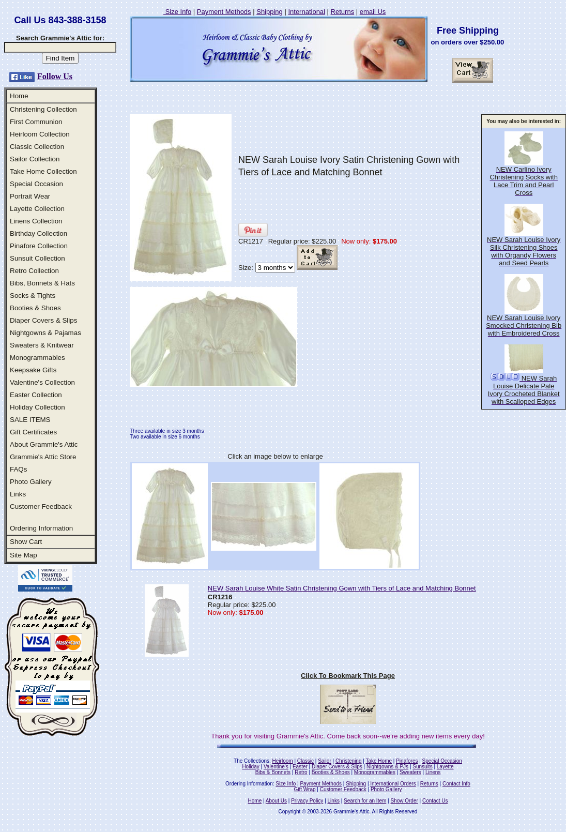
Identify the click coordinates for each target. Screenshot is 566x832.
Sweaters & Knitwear (42, 345)
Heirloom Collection (40, 134)
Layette (445, 766)
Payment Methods (224, 12)
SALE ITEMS (30, 419)
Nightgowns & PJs (387, 766)
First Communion (36, 122)
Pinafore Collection (39, 246)
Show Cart (26, 542)
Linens (432, 772)
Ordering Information (41, 528)
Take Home (378, 761)
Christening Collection (43, 109)
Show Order (404, 801)
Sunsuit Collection (37, 258)
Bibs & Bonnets (272, 772)
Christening (348, 761)
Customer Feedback (41, 506)
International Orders (393, 783)
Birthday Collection (38, 233)
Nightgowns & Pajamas (45, 333)
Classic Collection (37, 146)
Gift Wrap (305, 789)
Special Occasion (36, 184)
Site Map (23, 555)
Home (19, 96)
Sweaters (410, 772)
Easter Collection (36, 395)
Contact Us (435, 801)
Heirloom (282, 761)
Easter (300, 766)
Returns (343, 12)
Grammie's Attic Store (43, 457)
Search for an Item (365, 801)
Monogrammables (37, 357)
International (306, 12)
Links (18, 494)
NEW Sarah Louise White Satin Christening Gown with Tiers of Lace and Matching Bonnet (342, 588)
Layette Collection (37, 209)
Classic (305, 761)
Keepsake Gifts (33, 370)
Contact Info (456, 783)
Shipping (269, 12)
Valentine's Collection (42, 382)
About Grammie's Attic (44, 444)
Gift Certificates (33, 432)
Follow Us (54, 76)
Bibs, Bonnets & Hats (42, 283)
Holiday (250, 766)
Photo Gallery (31, 482)
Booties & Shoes (35, 308)
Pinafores (407, 761)
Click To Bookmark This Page (348, 675)
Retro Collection (34, 271)
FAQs (18, 469)
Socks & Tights (32, 295)
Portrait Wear (30, 196)
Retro (301, 772)
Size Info (177, 12)
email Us (373, 12)
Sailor (324, 761)
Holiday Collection (37, 407)
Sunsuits (422, 766)
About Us (276, 801)
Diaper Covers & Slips (43, 320)
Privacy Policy (307, 801)
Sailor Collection (34, 159)
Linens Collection (36, 221)
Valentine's (276, 766)
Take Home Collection (43, 171)
